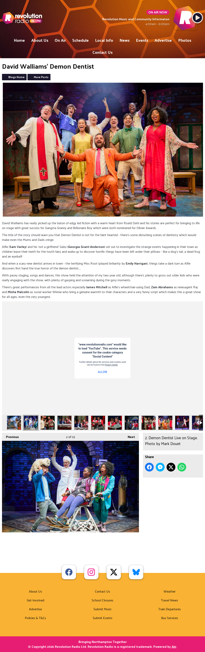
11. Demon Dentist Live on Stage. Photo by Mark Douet (182, 423)
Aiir (174, 646)
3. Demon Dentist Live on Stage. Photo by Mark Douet (48, 423)
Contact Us (102, 52)
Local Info (104, 40)
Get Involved (35, 600)
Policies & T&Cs (35, 618)
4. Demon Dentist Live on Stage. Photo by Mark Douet (64, 423)
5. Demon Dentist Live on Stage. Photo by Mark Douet (81, 423)
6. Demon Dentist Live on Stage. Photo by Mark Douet (98, 423)
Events (142, 40)
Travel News (169, 600)
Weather (170, 591)
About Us (39, 40)
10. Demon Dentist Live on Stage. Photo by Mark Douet (165, 423)
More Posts (41, 76)
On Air (60, 40)
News (125, 40)
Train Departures (169, 609)
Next (129, 436)
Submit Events (102, 618)
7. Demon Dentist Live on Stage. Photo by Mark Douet (115, 423)
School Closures (102, 600)
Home (19, 40)
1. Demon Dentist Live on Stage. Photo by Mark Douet (14, 423)
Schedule (80, 40)
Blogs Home (16, 76)
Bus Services (169, 618)
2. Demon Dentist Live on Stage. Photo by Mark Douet (31, 423)
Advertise (163, 40)
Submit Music (102, 609)
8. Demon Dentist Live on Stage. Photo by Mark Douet (132, 423)
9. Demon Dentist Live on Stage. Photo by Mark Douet (149, 423)
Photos (184, 40)
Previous (10, 436)
